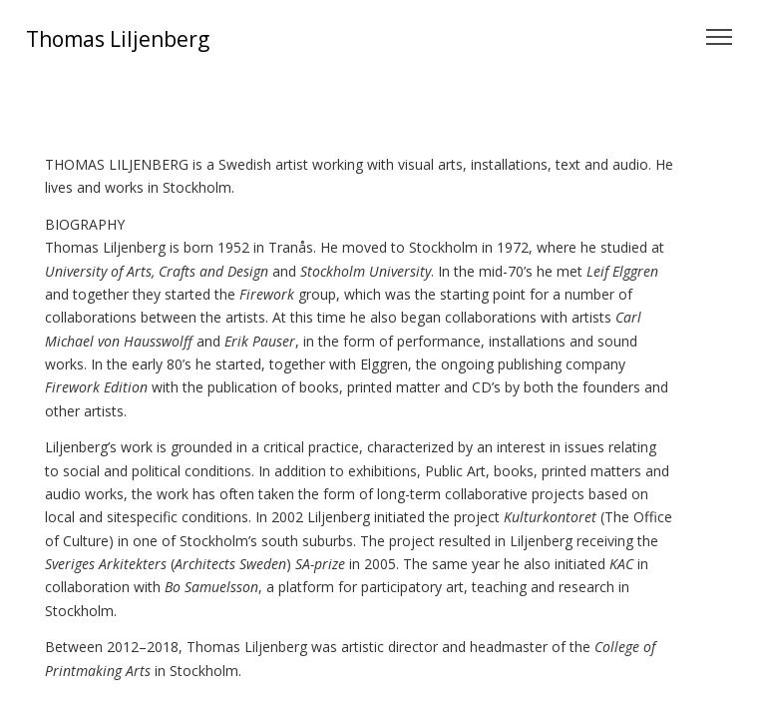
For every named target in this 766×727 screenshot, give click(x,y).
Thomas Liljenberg (117, 39)
